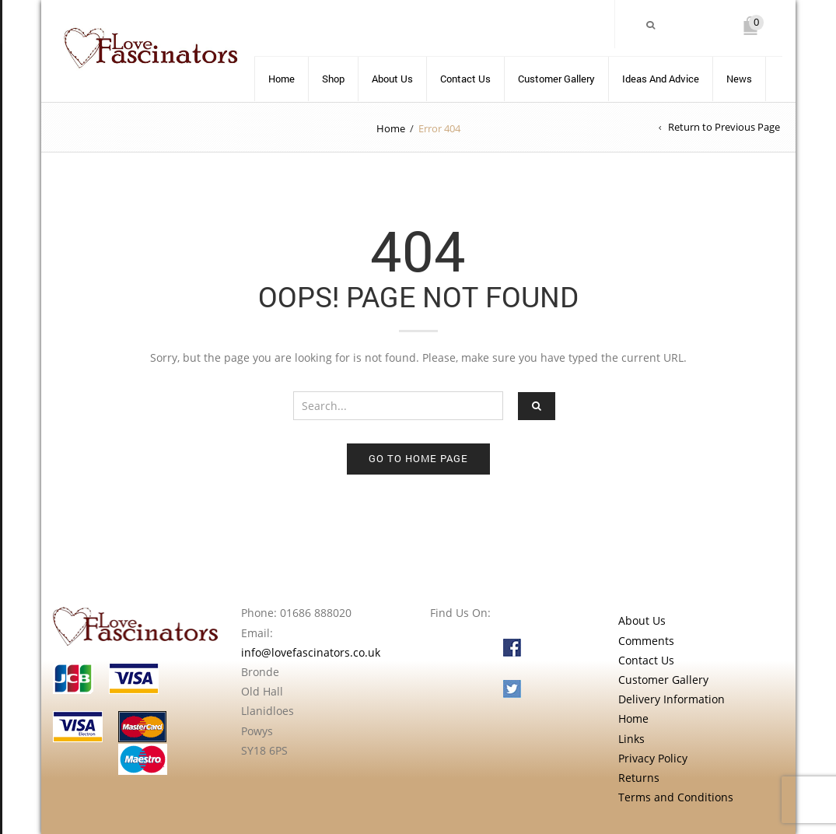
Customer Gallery (556, 78)
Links (631, 738)
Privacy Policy (652, 758)
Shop (333, 78)
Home (281, 78)
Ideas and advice (660, 78)
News (739, 78)
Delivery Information (671, 699)
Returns (638, 777)
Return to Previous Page (724, 127)
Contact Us (465, 78)
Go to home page (418, 458)
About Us (392, 78)
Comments (646, 640)
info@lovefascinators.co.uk (310, 652)
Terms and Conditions (675, 797)
